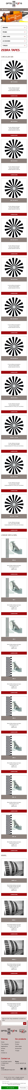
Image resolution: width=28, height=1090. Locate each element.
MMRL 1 (14, 920)
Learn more (14, 96)
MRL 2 (14, 678)
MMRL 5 (14, 999)
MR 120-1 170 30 (14, 516)
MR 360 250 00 (14, 358)
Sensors (14, 27)
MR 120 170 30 (14, 476)
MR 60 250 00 (14, 279)
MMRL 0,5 (14, 880)
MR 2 (14, 639)
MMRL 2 (14, 959)
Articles (3, 1048)
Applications (4, 1046)
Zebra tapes (14, 36)
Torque (14, 45)
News (2, 1050)
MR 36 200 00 (14, 121)
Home (2, 1042)
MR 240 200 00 (14, 240)
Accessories (14, 41)
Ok (24, 1023)
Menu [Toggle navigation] (5, 9)
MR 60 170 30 (14, 397)
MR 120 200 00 (14, 200)
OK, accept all (10, 1087)
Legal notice (8, 1079)
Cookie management (17, 1079)
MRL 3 (14, 718)
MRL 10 (14, 797)
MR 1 (14, 599)
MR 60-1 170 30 (14, 437)
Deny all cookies (5, 1081)
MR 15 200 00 (14, 82)
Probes (14, 32)
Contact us (4, 1053)
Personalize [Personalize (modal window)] (23, 1087)
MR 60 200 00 (14, 161)
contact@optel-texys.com (8, 1070)
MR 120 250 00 (14, 319)
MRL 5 (14, 757)
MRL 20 (14, 836)
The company (5, 1044)
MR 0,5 (14, 560)
